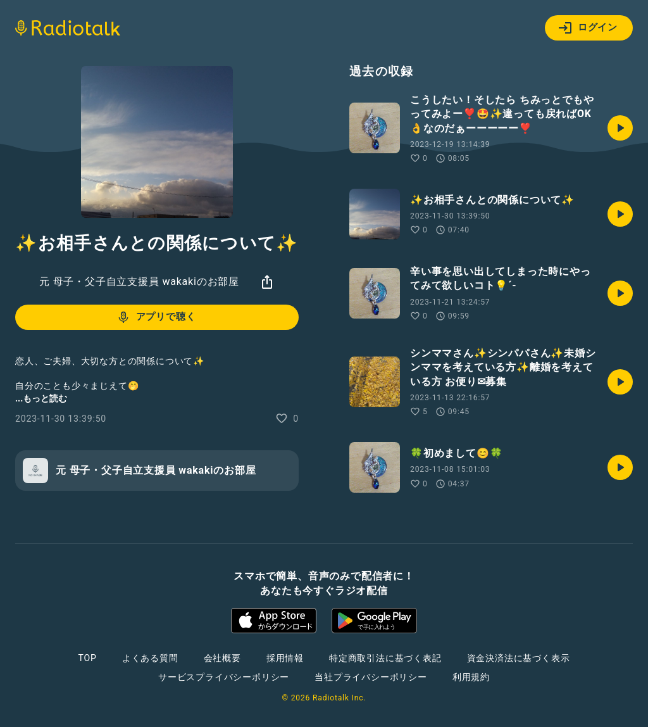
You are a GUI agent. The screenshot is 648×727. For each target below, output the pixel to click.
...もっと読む (41, 398)
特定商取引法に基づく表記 (385, 658)
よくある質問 (150, 658)
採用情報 (285, 658)
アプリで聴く (156, 317)
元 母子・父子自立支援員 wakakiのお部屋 (139, 281)
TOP (87, 658)
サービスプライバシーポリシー (223, 677)
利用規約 (471, 677)
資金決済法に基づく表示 (518, 658)
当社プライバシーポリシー (371, 677)
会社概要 (222, 658)
